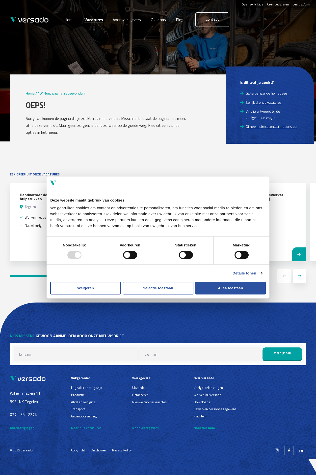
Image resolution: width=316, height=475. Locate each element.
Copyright (78, 450)
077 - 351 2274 (23, 414)
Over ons (158, 20)
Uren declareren (278, 4)
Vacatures (93, 20)
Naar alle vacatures (86, 427)
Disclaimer (98, 450)
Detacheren (140, 394)
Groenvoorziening (84, 416)
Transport (78, 409)
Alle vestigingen (22, 427)
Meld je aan (282, 353)
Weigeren (85, 288)
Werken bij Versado (207, 394)
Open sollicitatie (252, 4)
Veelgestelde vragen (208, 387)
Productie (78, 394)
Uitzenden (139, 387)
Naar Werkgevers (145, 427)
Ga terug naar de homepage (266, 93)
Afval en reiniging (83, 402)
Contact (212, 19)
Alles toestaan (230, 288)
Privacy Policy (122, 450)
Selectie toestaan (158, 288)
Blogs (180, 20)
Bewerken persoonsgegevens (215, 409)
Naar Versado (204, 427)
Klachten (200, 416)
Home (69, 20)
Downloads (202, 402)
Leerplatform (301, 4)
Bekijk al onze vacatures (264, 102)
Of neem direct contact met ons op (271, 126)
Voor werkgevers (127, 20)
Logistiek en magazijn (86, 387)
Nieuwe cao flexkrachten (149, 402)
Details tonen (244, 273)
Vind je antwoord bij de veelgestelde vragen (263, 114)
